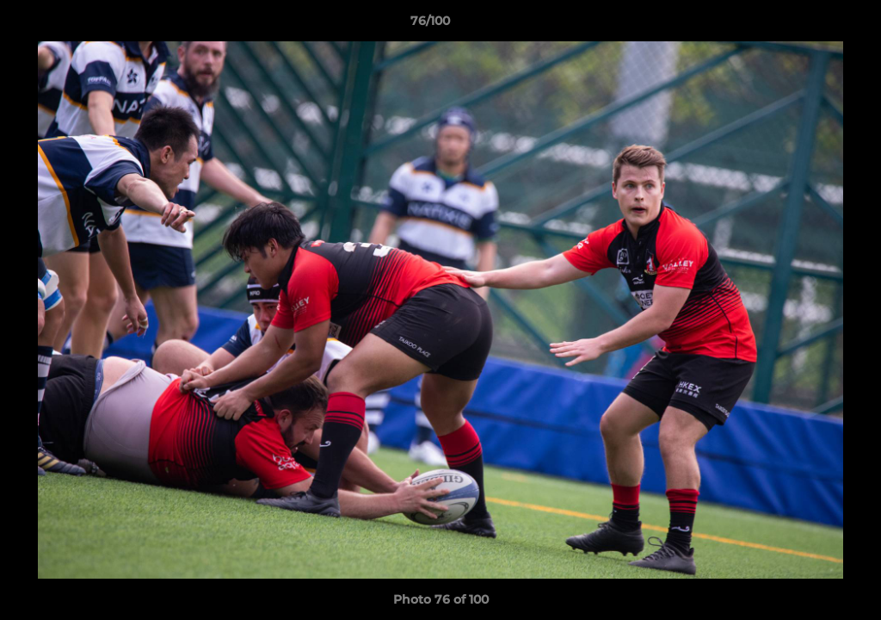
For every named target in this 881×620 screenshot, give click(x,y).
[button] (808, 25)
